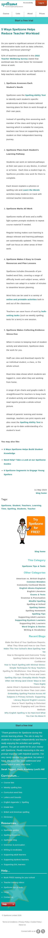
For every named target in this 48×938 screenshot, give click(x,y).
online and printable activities (21, 299)
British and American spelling (16, 812)
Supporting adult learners (15, 855)
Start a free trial (24, 20)
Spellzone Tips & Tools (33, 566)
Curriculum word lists (13, 792)
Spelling (11, 509)
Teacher (32, 509)
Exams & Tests (37, 594)
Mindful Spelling (37, 601)
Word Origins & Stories (33, 627)
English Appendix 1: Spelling (16, 802)
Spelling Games (37, 607)
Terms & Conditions (10, 922)
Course (6, 14)
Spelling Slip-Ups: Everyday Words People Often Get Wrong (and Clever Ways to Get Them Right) (25, 680)
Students (21, 509)
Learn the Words (31, 190)
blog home (41, 493)
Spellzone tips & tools (13, 887)
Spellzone (6, 505)
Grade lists (8, 807)
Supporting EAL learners (14, 864)
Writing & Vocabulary (34, 630)
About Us (22, 925)
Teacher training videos (14, 882)
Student (16, 505)
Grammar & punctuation (14, 845)
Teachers (26, 505)
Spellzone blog (10, 840)
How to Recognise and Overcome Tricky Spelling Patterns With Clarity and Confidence (26, 658)
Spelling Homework (35, 610)
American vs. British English (30, 578)
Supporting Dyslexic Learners (30, 620)
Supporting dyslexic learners (16, 859)
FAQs (6, 892)
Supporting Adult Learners (31, 617)
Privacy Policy (24, 922)
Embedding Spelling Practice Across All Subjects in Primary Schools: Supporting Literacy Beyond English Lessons (26, 696)
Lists (18, 14)
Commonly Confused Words (31, 585)
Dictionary (8, 817)
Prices (42, 14)
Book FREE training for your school (19, 877)
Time (3, 509)
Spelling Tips (38, 614)
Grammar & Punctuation (33, 598)
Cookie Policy (36, 922)
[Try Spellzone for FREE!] (31, 543)
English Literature (36, 591)
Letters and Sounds (12, 797)
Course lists (9, 782)
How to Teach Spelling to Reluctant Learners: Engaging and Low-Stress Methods (28, 706)
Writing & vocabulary (13, 850)
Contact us (8, 897)
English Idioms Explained (32, 588)
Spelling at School (36, 604)
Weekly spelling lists (13, 787)
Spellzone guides (11, 830)
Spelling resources (12, 835)
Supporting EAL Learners (32, 623)
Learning (36, 505)
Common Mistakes (36, 582)
